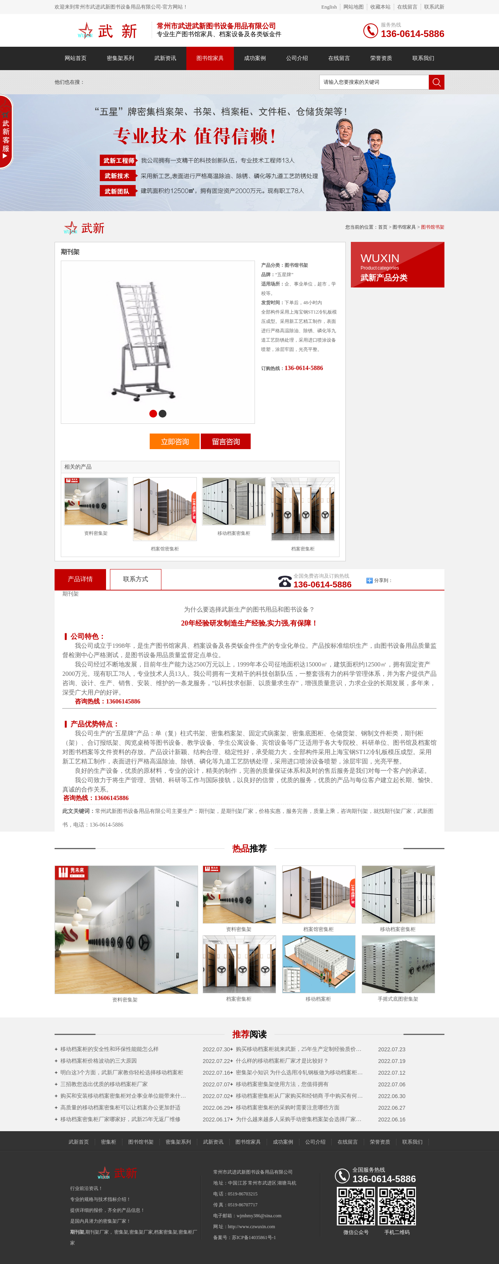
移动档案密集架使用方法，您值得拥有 (279, 1084)
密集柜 (108, 1142)
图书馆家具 (210, 58)
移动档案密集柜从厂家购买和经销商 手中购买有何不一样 (298, 1096)
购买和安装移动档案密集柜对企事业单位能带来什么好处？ (123, 1096)
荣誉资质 (381, 58)
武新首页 (79, 1142)
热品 (249, 848)
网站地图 (353, 7)
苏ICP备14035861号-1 (254, 1237)
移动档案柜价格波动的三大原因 (96, 1061)
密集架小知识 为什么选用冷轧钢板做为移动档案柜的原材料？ (298, 1072)
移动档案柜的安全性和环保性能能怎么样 (107, 1049)
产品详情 (80, 579)
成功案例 (255, 58)
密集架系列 (120, 58)
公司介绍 (297, 58)
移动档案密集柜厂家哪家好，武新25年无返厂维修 (117, 1119)
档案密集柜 (303, 549)
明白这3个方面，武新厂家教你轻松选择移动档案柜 (119, 1072)
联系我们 (423, 58)
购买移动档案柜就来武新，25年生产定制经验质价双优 (298, 1049)
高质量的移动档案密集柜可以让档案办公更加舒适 (117, 1108)
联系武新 (434, 7)
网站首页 (76, 58)
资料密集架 (96, 533)
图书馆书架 (432, 227)
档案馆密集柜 (165, 549)
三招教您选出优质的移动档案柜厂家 (101, 1084)
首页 (383, 227)
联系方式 (135, 579)
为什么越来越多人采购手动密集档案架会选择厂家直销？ (298, 1119)
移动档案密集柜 (234, 533)
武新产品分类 (384, 277)
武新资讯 (165, 58)
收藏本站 (380, 7)
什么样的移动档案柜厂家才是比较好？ (279, 1061)
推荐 (249, 1034)
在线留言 (407, 7)
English (329, 7)
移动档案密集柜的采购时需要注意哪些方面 (285, 1108)
